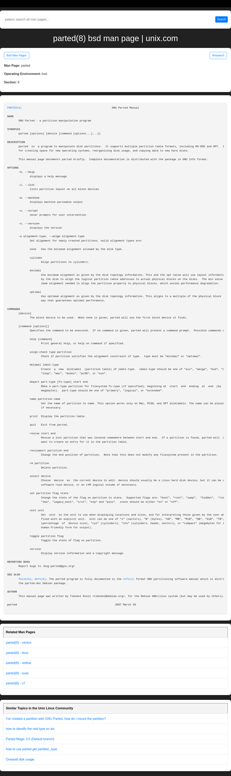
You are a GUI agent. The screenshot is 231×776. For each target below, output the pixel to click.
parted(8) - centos (18, 642)
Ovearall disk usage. (20, 759)
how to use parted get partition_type (31, 749)
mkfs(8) (40, 579)
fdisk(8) (25, 579)
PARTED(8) (14, 107)
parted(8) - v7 (15, 683)
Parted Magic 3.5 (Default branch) (30, 739)
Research (218, 55)
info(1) (128, 579)
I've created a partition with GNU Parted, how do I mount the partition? (56, 718)
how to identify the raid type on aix (30, 728)
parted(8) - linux (17, 653)
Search (221, 19)
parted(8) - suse (17, 673)
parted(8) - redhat (18, 663)
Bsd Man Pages (17, 55)
